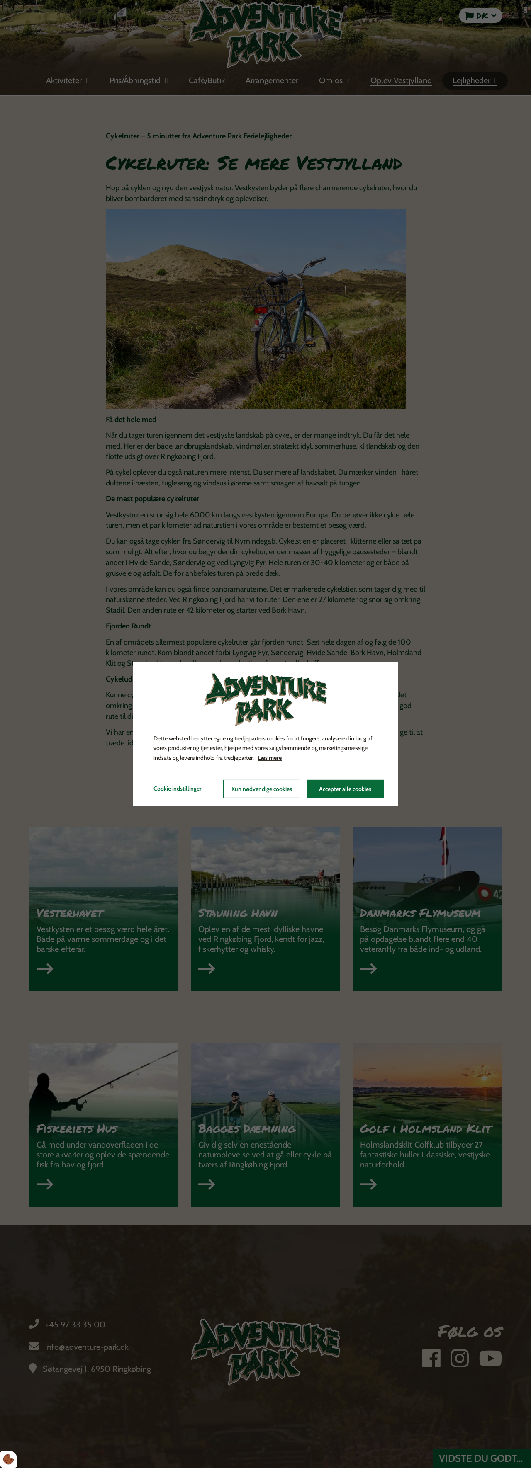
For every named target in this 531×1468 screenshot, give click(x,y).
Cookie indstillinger (177, 788)
